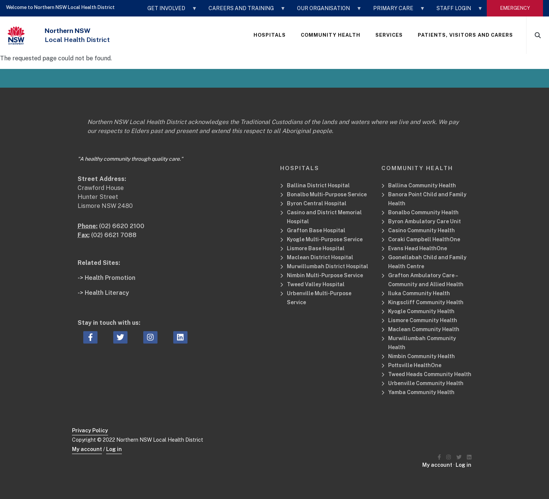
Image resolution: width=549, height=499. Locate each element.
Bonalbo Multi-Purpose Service (327, 194)
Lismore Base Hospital (316, 248)
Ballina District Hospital (318, 185)
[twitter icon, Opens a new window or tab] (120, 338)
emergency (515, 8)
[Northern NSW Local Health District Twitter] (459, 457)
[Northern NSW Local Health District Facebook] (439, 457)
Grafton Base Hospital (316, 230)
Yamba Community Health (421, 392)
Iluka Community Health (419, 293)
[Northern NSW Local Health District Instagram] (448, 457)
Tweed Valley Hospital (316, 284)
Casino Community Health (421, 230)
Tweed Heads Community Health (429, 374)
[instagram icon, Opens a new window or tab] (150, 338)
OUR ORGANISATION (326, 10)
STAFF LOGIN (456, 10)
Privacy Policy (90, 430)
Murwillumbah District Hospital (327, 266)
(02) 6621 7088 (113, 235)
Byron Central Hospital (316, 203)
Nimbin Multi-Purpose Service (325, 275)
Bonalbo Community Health (423, 212)
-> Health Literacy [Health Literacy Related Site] (103, 292)
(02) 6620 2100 (121, 226)
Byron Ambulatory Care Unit (424, 221)
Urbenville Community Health (426, 383)
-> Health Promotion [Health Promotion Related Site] (106, 277)
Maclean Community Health (423, 329)
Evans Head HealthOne (417, 248)
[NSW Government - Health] (16, 35)
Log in (114, 449)
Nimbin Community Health (421, 356)
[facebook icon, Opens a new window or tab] (90, 338)
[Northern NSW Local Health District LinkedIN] (469, 457)
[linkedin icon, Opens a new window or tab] (180, 338)
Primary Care (395, 10)
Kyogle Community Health (421, 311)
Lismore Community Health (422, 320)
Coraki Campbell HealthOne (424, 239)
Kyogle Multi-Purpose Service (325, 239)
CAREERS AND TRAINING (243, 10)
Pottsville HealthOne (414, 365)
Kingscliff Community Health (426, 302)
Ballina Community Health (422, 185)
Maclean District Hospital (320, 257)
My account (87, 449)
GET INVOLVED (168, 10)
